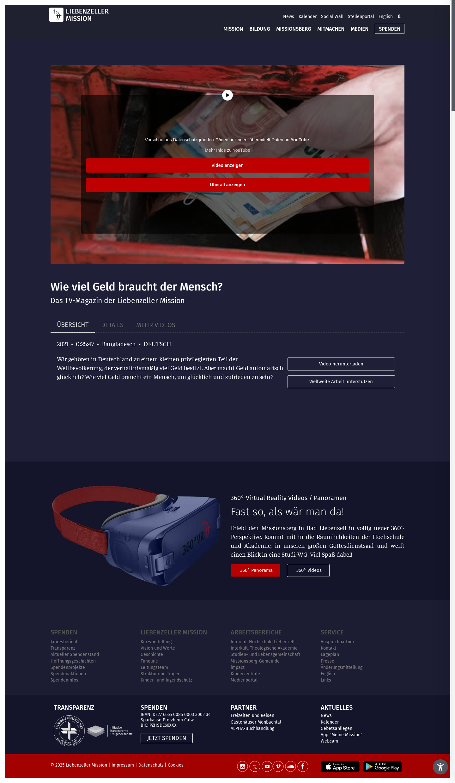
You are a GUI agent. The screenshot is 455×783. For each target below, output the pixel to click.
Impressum (123, 765)
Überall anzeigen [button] (227, 184)
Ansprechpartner (337, 642)
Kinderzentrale (245, 673)
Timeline (149, 661)
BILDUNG (259, 29)
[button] (399, 16)
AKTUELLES (337, 707)
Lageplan (330, 654)
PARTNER (244, 707)
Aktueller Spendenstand (75, 654)
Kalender (308, 16)
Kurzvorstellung (156, 642)
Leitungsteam (154, 667)
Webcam (329, 741)
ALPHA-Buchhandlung (252, 728)
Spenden (64, 632)
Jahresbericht (64, 642)
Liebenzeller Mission (174, 632)
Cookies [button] (176, 765)
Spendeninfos (64, 680)
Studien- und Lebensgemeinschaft (265, 654)
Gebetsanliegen (336, 728)
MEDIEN (359, 29)
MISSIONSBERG (293, 29)
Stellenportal (361, 16)
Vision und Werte (158, 648)
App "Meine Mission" (341, 734)
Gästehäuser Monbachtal (256, 722)
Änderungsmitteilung (341, 667)
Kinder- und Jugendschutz (166, 680)
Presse (327, 661)
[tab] (73, 325)
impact (238, 667)
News (288, 16)
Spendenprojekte (68, 667)
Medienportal (244, 680)
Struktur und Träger (160, 673)
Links (326, 680)
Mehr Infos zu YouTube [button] (227, 150)
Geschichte (152, 654)
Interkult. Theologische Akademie (264, 648)
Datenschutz (150, 765)
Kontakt (328, 648)
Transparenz (63, 648)
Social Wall (332, 16)
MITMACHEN (330, 29)
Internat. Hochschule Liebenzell (262, 642)
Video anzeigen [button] (227, 165)
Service (332, 632)
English (386, 16)
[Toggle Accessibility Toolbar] (440, 767)
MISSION (233, 29)
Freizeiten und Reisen (252, 715)
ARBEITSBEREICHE (256, 632)
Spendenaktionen (68, 673)
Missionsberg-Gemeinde (255, 661)
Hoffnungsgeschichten (73, 661)
